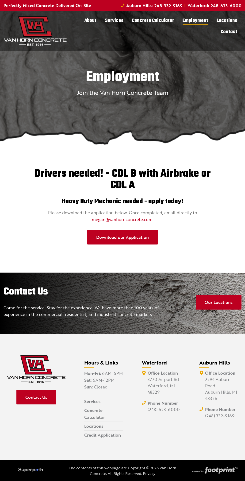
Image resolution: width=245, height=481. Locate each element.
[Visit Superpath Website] (30, 471)
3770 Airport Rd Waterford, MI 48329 (163, 385)
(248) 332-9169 (219, 416)
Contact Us (36, 397)
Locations (93, 426)
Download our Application (122, 237)
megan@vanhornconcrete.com (122, 219)
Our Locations (219, 302)
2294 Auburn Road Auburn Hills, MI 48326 (221, 388)
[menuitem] (90, 20)
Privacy (149, 473)
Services (92, 401)
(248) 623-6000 (164, 409)
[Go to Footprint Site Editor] (214, 470)
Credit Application (102, 435)
